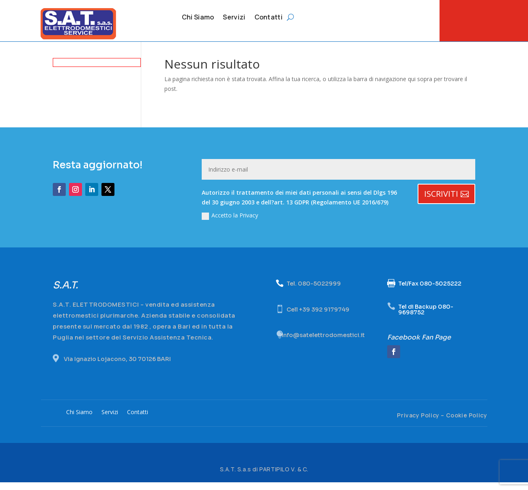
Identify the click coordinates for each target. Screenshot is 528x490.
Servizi (234, 17)
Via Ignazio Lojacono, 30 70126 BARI (117, 366)
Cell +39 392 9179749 (318, 316)
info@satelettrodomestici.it (323, 342)
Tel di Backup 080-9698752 (425, 316)
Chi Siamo (198, 17)
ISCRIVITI (441, 201)
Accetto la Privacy (230, 223)
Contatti (268, 17)
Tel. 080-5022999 (314, 291)
